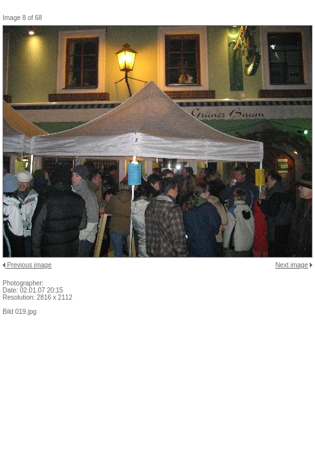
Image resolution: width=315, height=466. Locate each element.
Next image (292, 265)
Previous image (29, 265)
